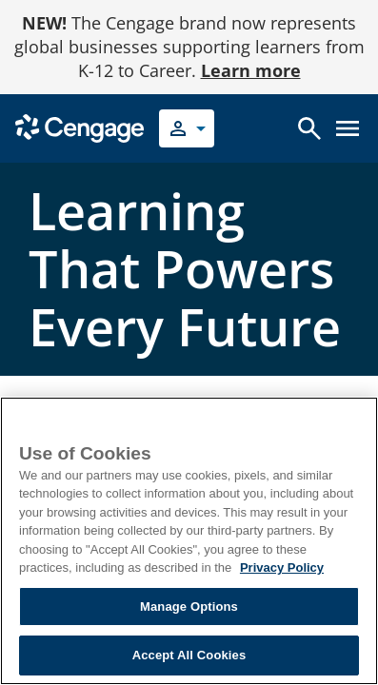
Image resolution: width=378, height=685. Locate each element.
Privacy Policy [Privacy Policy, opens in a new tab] (282, 567)
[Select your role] (186, 128)
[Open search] (309, 128)
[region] (189, 541)
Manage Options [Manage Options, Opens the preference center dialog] (189, 606)
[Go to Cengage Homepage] (79, 127)
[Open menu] (347, 128)
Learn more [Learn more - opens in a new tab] (251, 70)
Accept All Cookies (189, 655)
